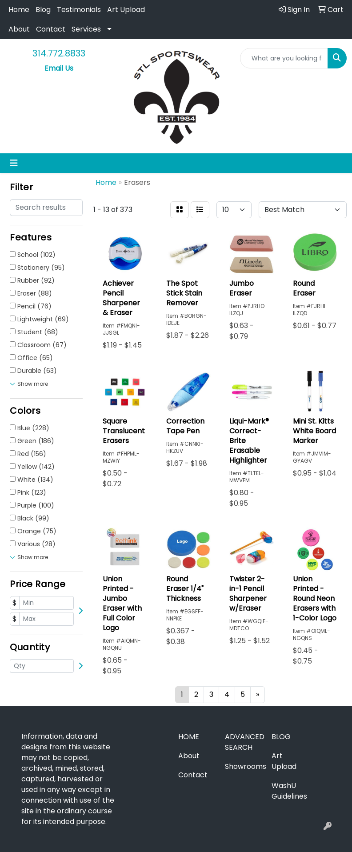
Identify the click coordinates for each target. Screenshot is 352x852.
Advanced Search (243, 742)
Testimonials (79, 9)
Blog (43, 9)
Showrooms (243, 766)
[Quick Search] (284, 58)
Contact (50, 29)
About (19, 29)
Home (18, 9)
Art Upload (126, 9)
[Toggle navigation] (13, 163)
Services (86, 29)
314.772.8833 (58, 53)
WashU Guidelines (289, 790)
